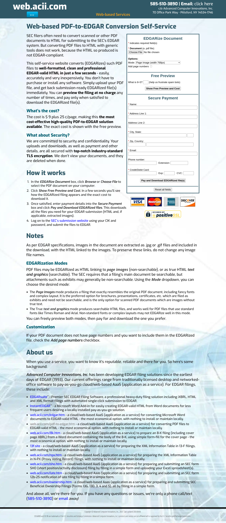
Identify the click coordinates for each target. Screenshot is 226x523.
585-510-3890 (40, 498)
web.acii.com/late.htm (46, 473)
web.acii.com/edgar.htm (47, 415)
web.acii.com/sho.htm (46, 464)
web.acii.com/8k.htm (45, 433)
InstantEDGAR (40, 406)
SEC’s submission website (69, 221)
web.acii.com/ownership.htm (51, 482)
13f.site (35, 446)
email (63, 498)
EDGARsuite (38, 397)
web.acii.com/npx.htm (46, 455)
